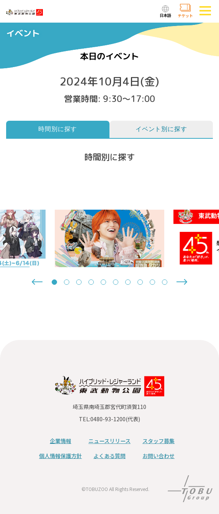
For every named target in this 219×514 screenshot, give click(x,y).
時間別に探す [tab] (57, 129)
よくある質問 (109, 456)
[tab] (54, 282)
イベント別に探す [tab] (161, 129)
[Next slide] (182, 282)
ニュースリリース (109, 441)
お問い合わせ (158, 456)
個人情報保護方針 (60, 456)
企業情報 (60, 441)
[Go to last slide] (37, 282)
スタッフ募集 (158, 441)
